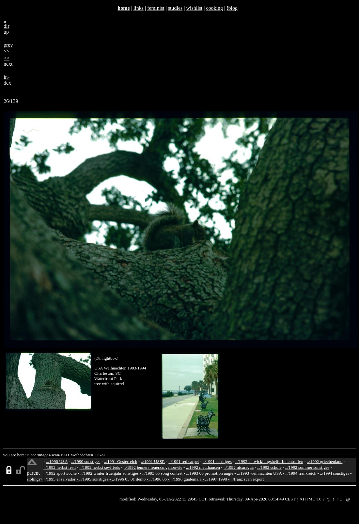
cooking (214, 8)
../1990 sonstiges (85, 461)
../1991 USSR (153, 461)
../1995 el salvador (59, 479)
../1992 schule (269, 467)
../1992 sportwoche (60, 473)
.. (341, 499)
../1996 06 (158, 479)
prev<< (8, 48)
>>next (8, 61)
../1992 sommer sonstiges (307, 467)
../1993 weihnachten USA (259, 473)
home (123, 8)
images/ (44, 454)
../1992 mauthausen (203, 467)
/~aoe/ (32, 454)
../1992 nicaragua (239, 467)
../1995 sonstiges (93, 479)
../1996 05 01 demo (129, 479)
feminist (155, 8)
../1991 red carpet (183, 461)
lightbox (109, 358)
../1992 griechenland (324, 461)
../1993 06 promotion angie (209, 473)
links (138, 8)
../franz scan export (247, 479)
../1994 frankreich (300, 473)
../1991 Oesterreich (120, 461)
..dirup (6, 26)
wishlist (194, 8)
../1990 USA (57, 461)
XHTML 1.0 (310, 499)
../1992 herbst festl (59, 467)
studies (175, 8)
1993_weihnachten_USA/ (82, 454)
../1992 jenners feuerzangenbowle (153, 467)
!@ (347, 499)
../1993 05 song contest (162, 473)
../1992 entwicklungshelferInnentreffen (269, 461)
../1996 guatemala (185, 479)
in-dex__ (7, 82)
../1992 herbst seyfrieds (99, 467)
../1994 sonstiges (334, 473)
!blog (232, 8)
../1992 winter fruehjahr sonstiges (109, 473)
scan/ (55, 454)
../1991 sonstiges (217, 461)
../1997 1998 (216, 479)
